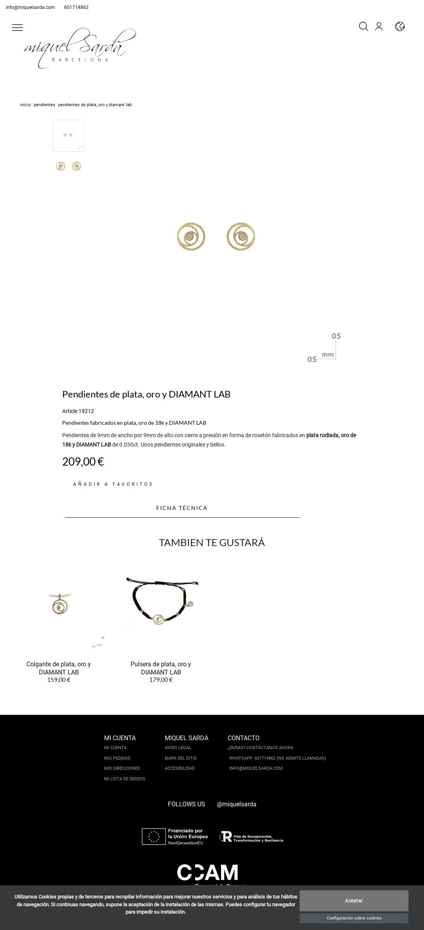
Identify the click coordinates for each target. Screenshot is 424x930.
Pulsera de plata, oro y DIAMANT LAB (161, 668)
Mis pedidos (117, 758)
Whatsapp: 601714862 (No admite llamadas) (277, 758)
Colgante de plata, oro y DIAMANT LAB (58, 668)
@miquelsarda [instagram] (236, 804)
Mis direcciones (122, 768)
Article (69, 411)
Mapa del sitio (181, 758)
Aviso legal (178, 747)
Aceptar (354, 901)
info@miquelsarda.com (30, 7)
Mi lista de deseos (124, 778)
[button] (17, 27)
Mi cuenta (115, 747)
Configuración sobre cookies (354, 918)
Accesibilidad (180, 768)
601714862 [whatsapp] (76, 7)
